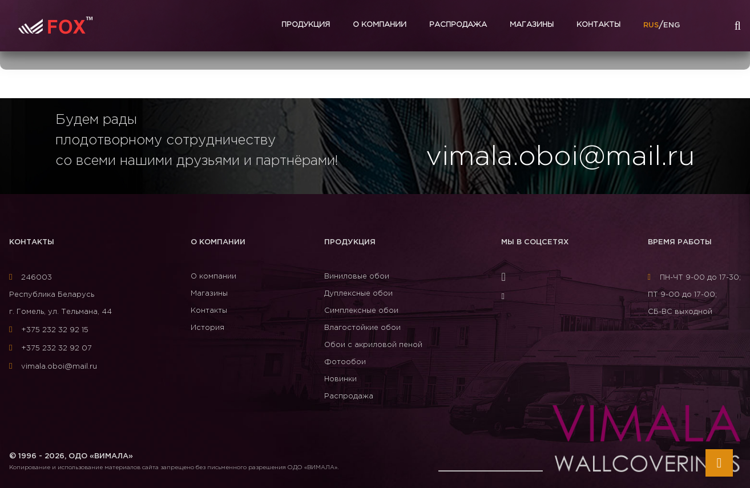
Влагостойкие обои (362, 328)
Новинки (340, 379)
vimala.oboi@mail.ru (53, 367)
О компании (379, 25)
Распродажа (458, 25)
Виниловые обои (356, 276)
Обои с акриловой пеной (373, 345)
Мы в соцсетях (534, 242)
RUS (651, 25)
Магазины (532, 25)
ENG (671, 25)
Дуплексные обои (358, 294)
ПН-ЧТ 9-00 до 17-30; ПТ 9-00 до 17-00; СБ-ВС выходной (694, 295)
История (207, 328)
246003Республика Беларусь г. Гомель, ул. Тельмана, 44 (60, 295)
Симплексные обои (361, 311)
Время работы (680, 242)
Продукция (305, 25)
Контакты (598, 25)
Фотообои (345, 362)
